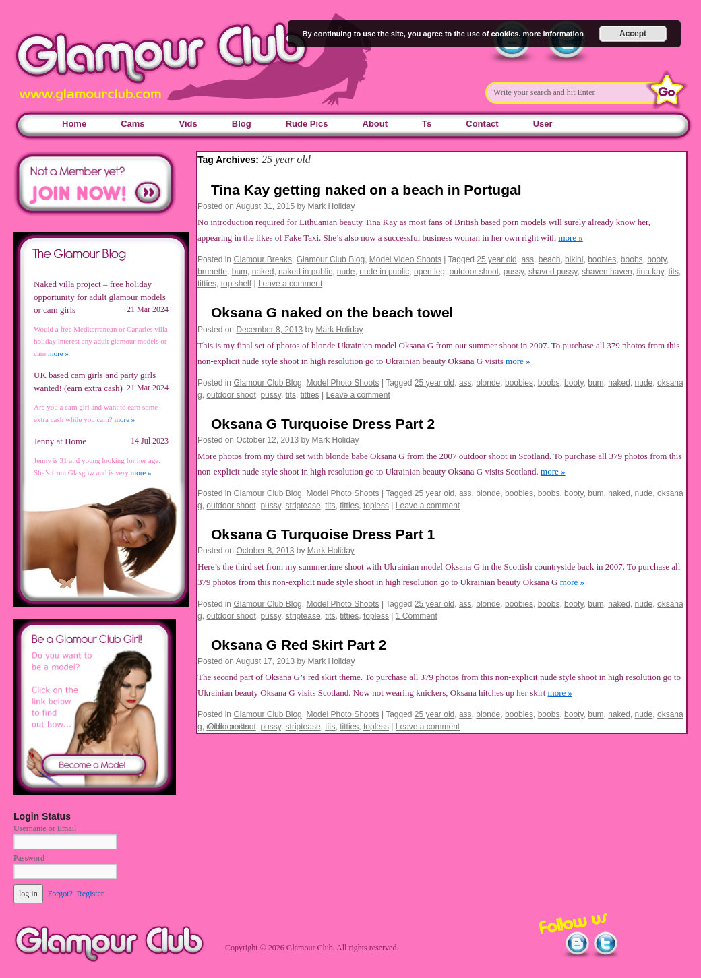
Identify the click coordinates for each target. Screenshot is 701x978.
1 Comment (416, 616)
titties (206, 283)
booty (656, 259)
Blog (241, 124)
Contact (482, 124)
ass (527, 259)
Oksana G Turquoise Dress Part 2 (323, 423)
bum (239, 271)
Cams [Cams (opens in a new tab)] (132, 124)
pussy (514, 271)
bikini (574, 259)
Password (28, 858)
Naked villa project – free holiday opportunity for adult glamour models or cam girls (100, 297)
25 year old (496, 259)
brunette (212, 271)
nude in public (384, 271)
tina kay (649, 271)
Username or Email (44, 828)
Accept (632, 33)
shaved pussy (553, 271)
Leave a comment (290, 283)
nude (346, 271)
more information (552, 34)
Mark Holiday (331, 206)
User (543, 124)
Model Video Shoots (405, 259)
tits (674, 271)
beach (550, 259)
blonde (488, 383)
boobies (602, 259)
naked (263, 271)
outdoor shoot (474, 271)
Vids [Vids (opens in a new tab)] (188, 124)
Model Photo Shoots (342, 383)
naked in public (305, 271)
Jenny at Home (60, 441)
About (375, 124)
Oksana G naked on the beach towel (332, 312)
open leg (429, 271)
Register (90, 893)
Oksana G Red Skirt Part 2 (298, 644)
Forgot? (60, 893)
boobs (632, 259)
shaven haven (607, 271)
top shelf (236, 283)
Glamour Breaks (262, 259)
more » (570, 238)
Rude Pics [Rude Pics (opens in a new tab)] (307, 124)
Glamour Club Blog (331, 259)
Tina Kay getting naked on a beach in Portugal (366, 189)
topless (376, 505)
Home (74, 124)
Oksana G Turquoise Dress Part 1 (323, 534)
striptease (303, 505)
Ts (426, 124)
